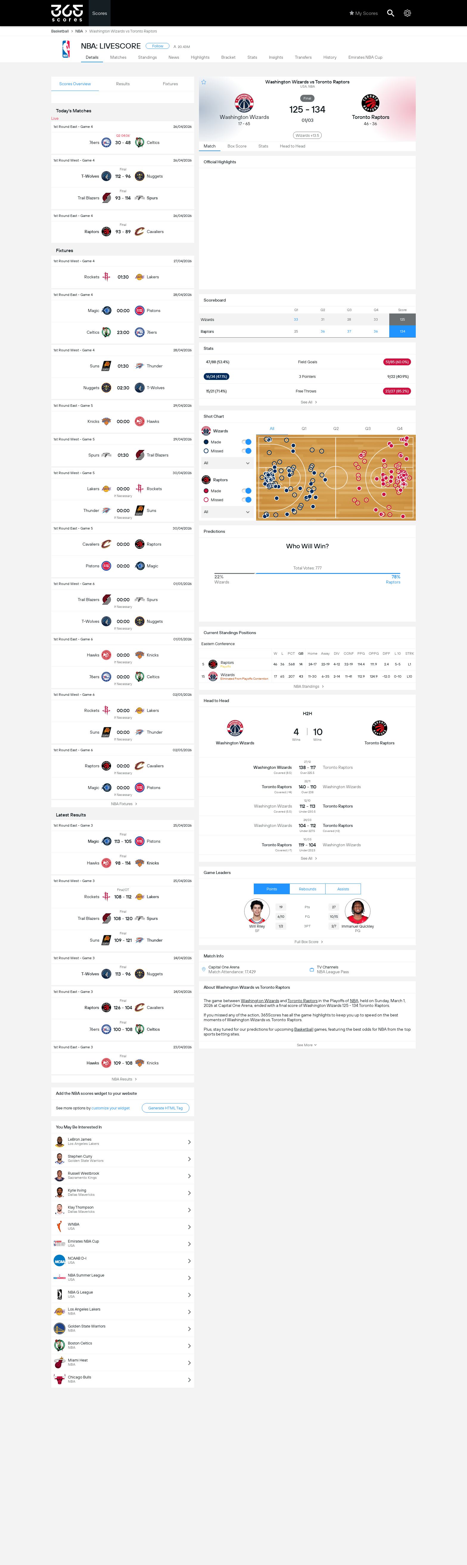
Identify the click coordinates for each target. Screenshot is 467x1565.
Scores (99, 13)
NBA (82, 31)
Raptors (207, 331)
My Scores (363, 13)
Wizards (207, 319)
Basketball (63, 31)
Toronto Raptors (302, 1000)
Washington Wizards (260, 1000)
